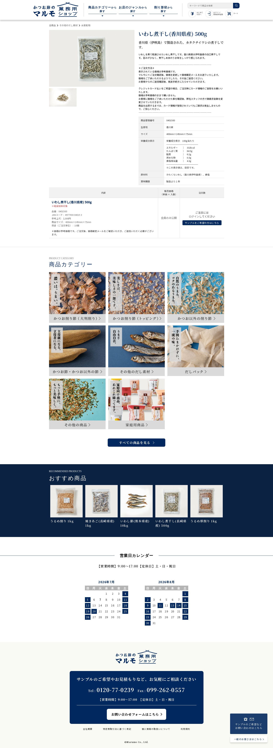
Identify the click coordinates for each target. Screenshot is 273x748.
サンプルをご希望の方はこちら (202, 222)
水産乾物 (85, 25)
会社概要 (87, 728)
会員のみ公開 (169, 218)
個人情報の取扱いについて (156, 728)
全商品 (52, 25)
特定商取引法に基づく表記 (117, 728)
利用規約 (185, 728)
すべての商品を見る (134, 442)
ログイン (194, 216)
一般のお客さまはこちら (248, 739)
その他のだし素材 (68, 25)
